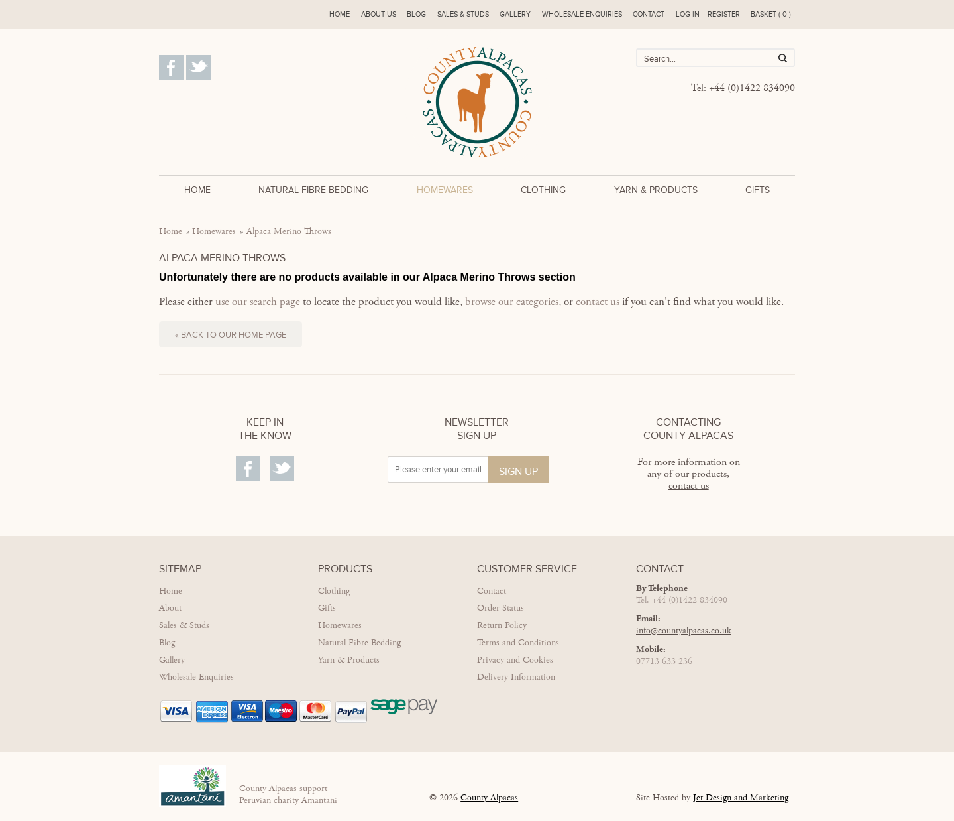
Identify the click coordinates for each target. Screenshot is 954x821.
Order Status (500, 608)
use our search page (257, 301)
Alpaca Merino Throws (288, 231)
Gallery (515, 14)
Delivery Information (516, 677)
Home (339, 14)
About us (378, 14)
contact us (597, 301)
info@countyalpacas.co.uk (683, 631)
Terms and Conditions (518, 643)
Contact (648, 14)
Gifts (757, 190)
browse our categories (511, 301)
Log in (688, 14)
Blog (416, 14)
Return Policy (502, 625)
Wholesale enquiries (582, 14)
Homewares (445, 190)
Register (724, 14)
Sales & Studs (463, 14)
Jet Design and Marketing (740, 798)
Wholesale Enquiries (196, 677)
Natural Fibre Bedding (313, 190)
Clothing (543, 190)
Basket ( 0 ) (771, 14)
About (170, 608)
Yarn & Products (656, 190)
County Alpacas (489, 798)
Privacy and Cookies (515, 660)
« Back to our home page (230, 335)
